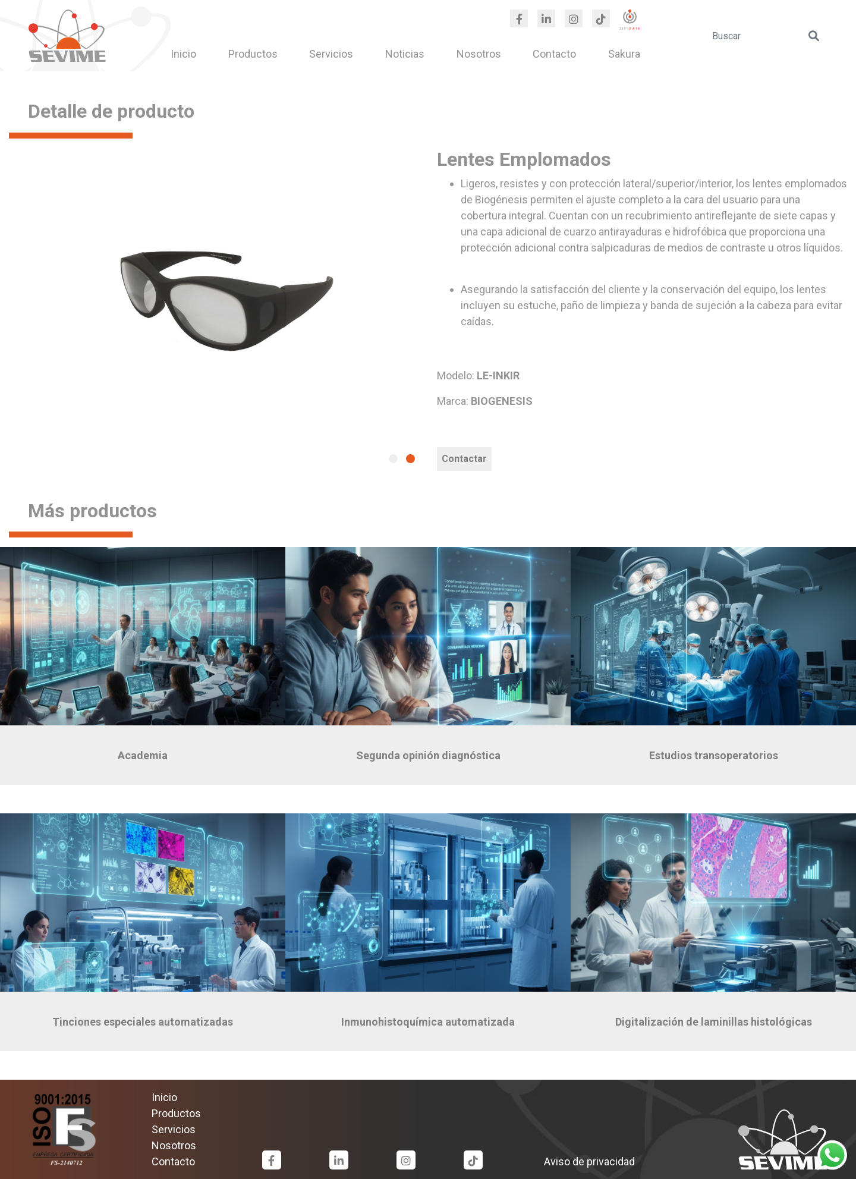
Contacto (554, 54)
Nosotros (479, 54)
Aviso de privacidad (589, 1161)
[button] (393, 458)
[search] (766, 35)
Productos (253, 54)
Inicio (183, 54)
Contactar (464, 458)
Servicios (331, 54)
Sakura (624, 54)
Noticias (404, 54)
